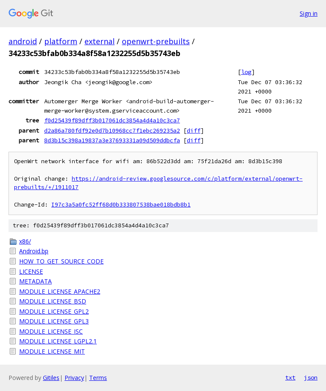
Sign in (309, 13)
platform (60, 41)
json (311, 377)
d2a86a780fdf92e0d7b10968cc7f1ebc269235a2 (112, 130)
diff (193, 130)
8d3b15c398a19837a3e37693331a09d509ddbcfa (112, 140)
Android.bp (33, 251)
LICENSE (31, 271)
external (99, 41)
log (246, 72)
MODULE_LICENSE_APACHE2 (59, 291)
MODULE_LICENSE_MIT (52, 351)
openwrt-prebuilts (156, 41)
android (22, 41)
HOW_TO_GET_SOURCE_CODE (61, 261)
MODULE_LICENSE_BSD (52, 301)
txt (290, 377)
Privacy (74, 378)
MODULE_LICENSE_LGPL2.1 (58, 341)
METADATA (35, 281)
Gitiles (51, 378)
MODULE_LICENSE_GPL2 (54, 311)
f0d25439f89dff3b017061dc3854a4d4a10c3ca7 (112, 120)
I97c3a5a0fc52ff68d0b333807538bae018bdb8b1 (121, 204)
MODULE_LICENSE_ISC (51, 331)
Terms (98, 378)
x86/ (25, 241)
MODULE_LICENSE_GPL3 (54, 321)
